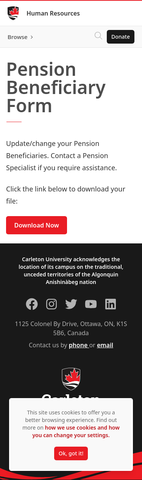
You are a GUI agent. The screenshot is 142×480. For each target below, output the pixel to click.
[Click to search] (98, 37)
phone (79, 345)
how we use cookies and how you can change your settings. (75, 431)
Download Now (36, 225)
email (105, 345)
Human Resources (53, 13)
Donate (120, 36)
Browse (18, 37)
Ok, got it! (71, 453)
